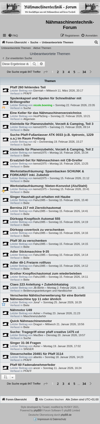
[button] (45, 72)
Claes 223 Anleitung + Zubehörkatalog (39, 284)
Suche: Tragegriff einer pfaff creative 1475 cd (44, 332)
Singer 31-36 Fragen (25, 343)
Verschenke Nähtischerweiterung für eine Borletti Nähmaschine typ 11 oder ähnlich (48, 297)
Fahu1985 (39, 200)
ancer (36, 368)
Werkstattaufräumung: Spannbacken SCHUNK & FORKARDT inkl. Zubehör (47, 173)
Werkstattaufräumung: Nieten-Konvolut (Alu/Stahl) (48, 186)
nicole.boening (42, 105)
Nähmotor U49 (21, 310)
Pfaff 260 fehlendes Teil (28, 87)
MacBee (38, 335)
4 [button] (69, 72)
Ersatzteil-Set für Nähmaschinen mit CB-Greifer (46, 160)
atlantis (37, 357)
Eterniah (38, 90)
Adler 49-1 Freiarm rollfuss (30, 262)
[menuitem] (13, 35)
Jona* (36, 302)
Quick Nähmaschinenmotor (31, 321)
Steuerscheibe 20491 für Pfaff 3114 (36, 354)
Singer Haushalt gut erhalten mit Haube (40, 197)
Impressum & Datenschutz (50, 419)
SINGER (28, 349)
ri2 (34, 141)
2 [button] (58, 72)
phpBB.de (66, 415)
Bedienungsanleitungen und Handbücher (47, 290)
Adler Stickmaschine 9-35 (29, 251)
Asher (36, 313)
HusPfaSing (40, 116)
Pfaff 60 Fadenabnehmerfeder (32, 365)
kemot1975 (39, 127)
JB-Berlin (38, 287)
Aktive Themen (42, 47)
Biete (26, 130)
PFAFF (27, 93)
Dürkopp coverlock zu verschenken (37, 229)
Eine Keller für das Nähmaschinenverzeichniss (45, 113)
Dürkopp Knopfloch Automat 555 (35, 219)
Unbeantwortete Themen (16, 47)
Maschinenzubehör (34, 316)
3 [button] (63, 72)
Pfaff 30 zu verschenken (28, 240)
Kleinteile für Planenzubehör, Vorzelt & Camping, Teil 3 (51, 124)
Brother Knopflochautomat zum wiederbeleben (46, 273)
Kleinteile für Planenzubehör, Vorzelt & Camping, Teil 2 (51, 149)
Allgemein (29, 119)
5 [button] (74, 72)
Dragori (37, 324)
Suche (27, 108)
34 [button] (84, 72)
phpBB (37, 410)
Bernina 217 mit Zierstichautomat (35, 208)
